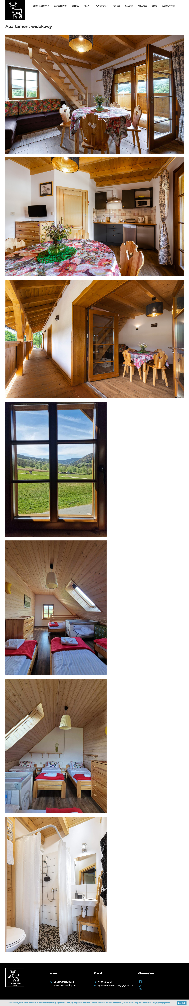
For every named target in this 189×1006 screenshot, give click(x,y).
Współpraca (168, 6)
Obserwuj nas (146, 973)
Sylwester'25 (101, 6)
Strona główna (41, 6)
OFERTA (75, 6)
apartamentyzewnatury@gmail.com (116, 985)
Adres (53, 973)
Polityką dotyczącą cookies (78, 1003)
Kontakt (99, 973)
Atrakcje (142, 6)
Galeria (129, 6)
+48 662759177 (105, 982)
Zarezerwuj (60, 6)
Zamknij (181, 1003)
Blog (154, 6)
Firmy (86, 6)
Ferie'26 (116, 6)
